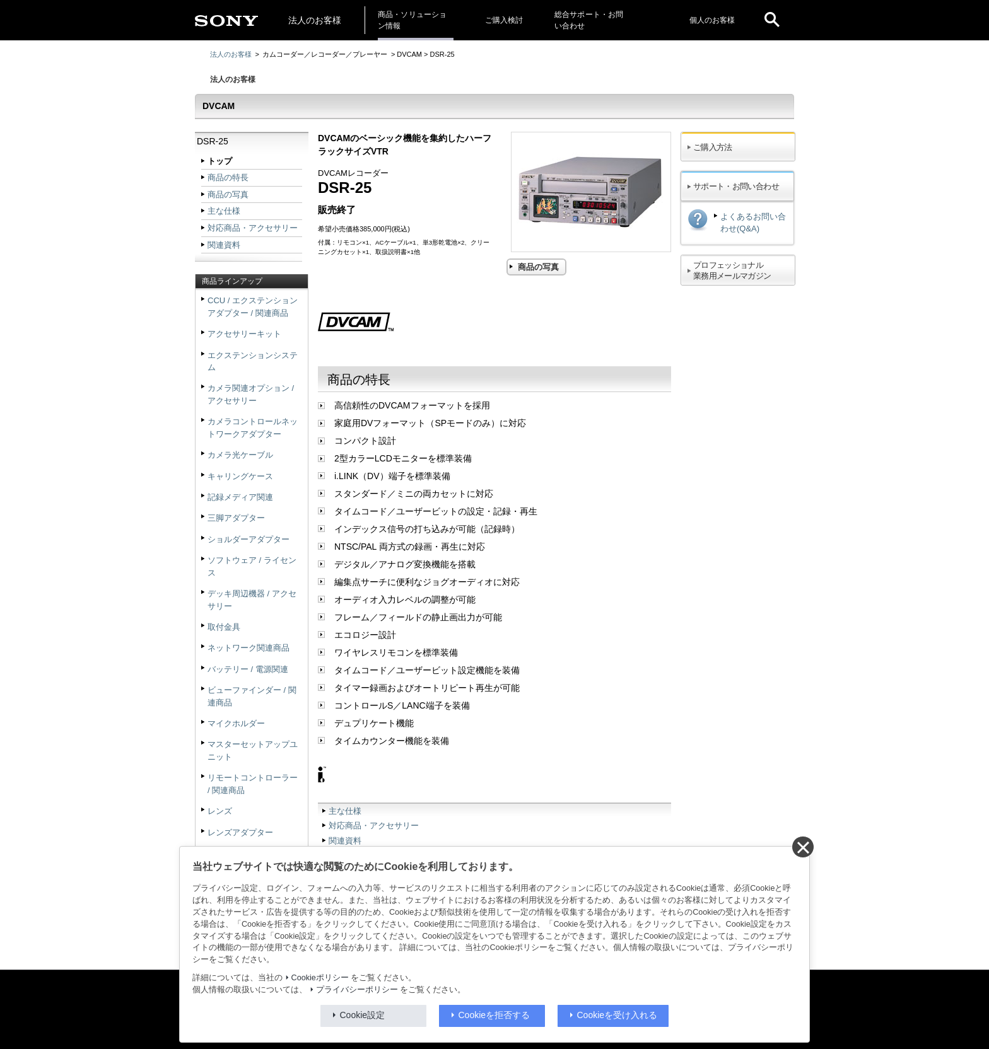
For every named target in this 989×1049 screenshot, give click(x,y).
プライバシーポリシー (357, 989)
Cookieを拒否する (494, 1015)
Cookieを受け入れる (617, 1015)
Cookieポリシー (320, 977)
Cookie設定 (362, 1015)
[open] (772, 20)
